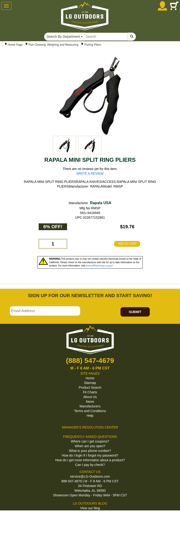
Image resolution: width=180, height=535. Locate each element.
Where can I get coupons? (90, 441)
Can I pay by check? (90, 465)
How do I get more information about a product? (90, 460)
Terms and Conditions (90, 411)
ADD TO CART (127, 243)
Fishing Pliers (92, 44)
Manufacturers (89, 406)
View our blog (90, 508)
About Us (90, 397)
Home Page (15, 44)
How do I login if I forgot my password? (90, 455)
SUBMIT (135, 312)
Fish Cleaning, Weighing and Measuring (53, 44)
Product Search (90, 387)
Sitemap (90, 383)
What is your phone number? (90, 451)
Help (90, 415)
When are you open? (90, 446)
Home (90, 378)
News (90, 401)
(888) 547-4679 (90, 360)
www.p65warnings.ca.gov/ (99, 265)
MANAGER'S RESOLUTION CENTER (90, 427)
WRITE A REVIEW (90, 173)
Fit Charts (90, 392)
